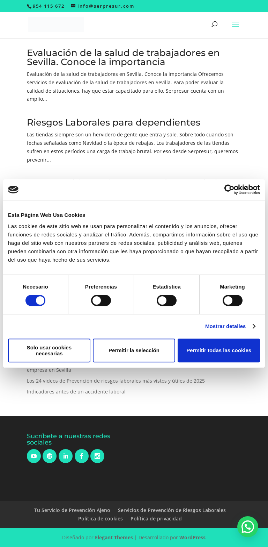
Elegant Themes (114, 537)
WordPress (192, 537)
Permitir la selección (134, 350)
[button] (247, 526)
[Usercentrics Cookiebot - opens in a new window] (229, 189)
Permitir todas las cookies (218, 350)
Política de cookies (100, 518)
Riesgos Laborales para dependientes (113, 122)
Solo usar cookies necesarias (49, 350)
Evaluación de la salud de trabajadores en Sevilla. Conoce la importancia (123, 57)
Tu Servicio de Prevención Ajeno (72, 510)
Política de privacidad (156, 518)
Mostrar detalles (225, 326)
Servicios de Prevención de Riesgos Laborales (172, 510)
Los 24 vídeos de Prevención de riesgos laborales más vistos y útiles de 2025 (116, 380)
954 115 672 (49, 6)
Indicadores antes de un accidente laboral (76, 391)
